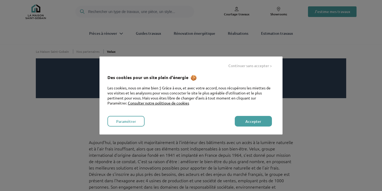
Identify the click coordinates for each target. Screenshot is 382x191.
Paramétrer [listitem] (126, 121)
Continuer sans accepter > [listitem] (250, 65)
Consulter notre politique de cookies (158, 103)
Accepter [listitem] (253, 121)
